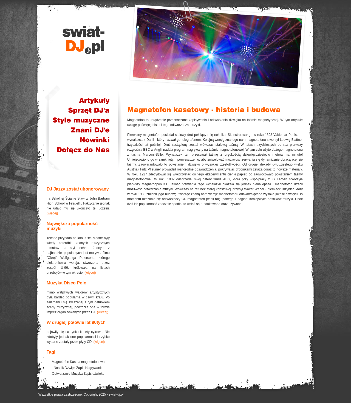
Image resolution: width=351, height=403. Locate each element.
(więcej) (52, 213)
